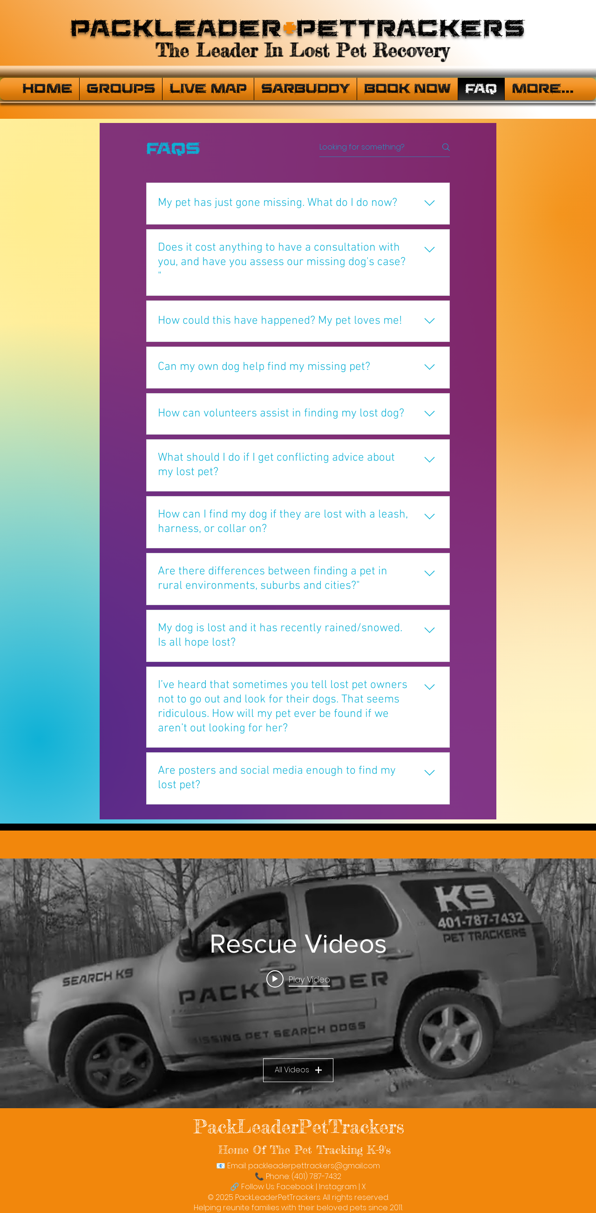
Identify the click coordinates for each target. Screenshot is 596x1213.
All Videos (298, 1069)
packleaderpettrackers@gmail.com (314, 1165)
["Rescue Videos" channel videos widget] (298, 983)
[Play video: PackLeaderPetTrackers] (298, 978)
